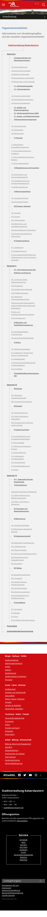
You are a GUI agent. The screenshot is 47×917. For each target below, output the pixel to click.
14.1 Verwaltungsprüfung (19, 198)
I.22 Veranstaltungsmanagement (22, 99)
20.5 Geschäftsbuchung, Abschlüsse (23, 230)
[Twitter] (25, 775)
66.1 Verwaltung (16, 578)
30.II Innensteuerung (18, 318)
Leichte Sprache (8, 895)
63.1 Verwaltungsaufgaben (20, 525)
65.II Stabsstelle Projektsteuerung (22, 543)
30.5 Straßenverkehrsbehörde (21, 289)
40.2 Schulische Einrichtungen (21, 401)
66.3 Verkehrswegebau (19, 588)
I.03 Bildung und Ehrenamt (20, 74)
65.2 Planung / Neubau (19, 550)
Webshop (23, 860)
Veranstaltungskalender (14, 718)
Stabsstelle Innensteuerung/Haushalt (23, 492)
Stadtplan (23, 850)
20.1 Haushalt (16, 213)
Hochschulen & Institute (15, 754)
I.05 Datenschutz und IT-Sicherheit (23, 81)
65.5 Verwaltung (16, 563)
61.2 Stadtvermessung (19, 251)
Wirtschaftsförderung (13, 763)
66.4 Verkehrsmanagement (20, 592)
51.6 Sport (14, 470)
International (10, 757)
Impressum (6, 888)
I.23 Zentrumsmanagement (20, 103)
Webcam (23, 857)
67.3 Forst (14, 616)
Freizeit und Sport (12, 728)
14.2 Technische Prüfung (19, 202)
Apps (23, 842)
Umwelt (8, 702)
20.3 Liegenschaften (18, 220)
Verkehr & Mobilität (13, 705)
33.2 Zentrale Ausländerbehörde (22, 338)
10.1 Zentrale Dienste (18, 126)
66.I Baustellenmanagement (20, 575)
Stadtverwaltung (11, 660)
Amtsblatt (23, 840)
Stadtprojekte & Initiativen (15, 676)
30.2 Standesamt (17, 286)
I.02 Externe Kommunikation (21, 71)
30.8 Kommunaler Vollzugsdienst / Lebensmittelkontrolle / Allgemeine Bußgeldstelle (23, 305)
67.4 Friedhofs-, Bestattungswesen (23, 620)
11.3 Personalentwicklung (20, 163)
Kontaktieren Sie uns (10, 885)
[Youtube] (30, 775)
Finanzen (8, 680)
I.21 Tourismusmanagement (20, 96)
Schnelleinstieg (25, 16)
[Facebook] (19, 775)
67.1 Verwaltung (16, 609)
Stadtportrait (10, 689)
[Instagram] (35, 775)
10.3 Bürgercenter (17, 133)
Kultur (7, 724)
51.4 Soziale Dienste (18, 462)
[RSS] (40, 775)
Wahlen (8, 670)
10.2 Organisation (17, 130)
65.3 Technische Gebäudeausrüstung (24, 554)
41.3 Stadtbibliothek (18, 359)
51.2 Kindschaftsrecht (18, 452)
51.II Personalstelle (17, 443)
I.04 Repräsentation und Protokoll (22, 78)
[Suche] (41, 881)
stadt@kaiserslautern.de (13, 807)
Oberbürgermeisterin (13, 663)
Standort (8, 747)
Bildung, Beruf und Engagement (18, 744)
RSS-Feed (23, 847)
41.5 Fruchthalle (16, 369)
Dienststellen (22, 821)
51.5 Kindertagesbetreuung (20, 466)
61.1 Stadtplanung (17, 247)
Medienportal (10, 673)
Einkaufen (9, 731)
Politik (7, 666)
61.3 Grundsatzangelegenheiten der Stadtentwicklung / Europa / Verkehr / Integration (24, 257)
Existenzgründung (12, 760)
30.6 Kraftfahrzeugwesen (19, 293)
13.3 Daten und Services (19, 187)
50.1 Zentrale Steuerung (19, 413)
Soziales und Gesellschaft (15, 692)
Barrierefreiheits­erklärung (12, 893)
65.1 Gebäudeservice (18, 546)
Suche (23, 852)
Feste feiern (10, 734)
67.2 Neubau (15, 613)
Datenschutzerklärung (11, 890)
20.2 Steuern (15, 216)
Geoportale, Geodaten (14, 709)
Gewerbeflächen (11, 750)
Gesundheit (9, 696)
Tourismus (9, 721)
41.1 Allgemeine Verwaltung (20, 349)
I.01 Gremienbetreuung (19, 67)
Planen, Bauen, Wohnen (15, 699)
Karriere (23, 845)
